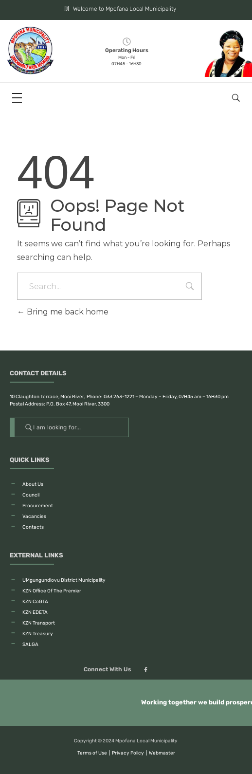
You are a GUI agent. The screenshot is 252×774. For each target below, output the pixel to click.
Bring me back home (62, 311)
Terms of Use (92, 753)
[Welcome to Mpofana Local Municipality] (56, 8)
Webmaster (162, 753)
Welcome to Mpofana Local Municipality (114, 8)
